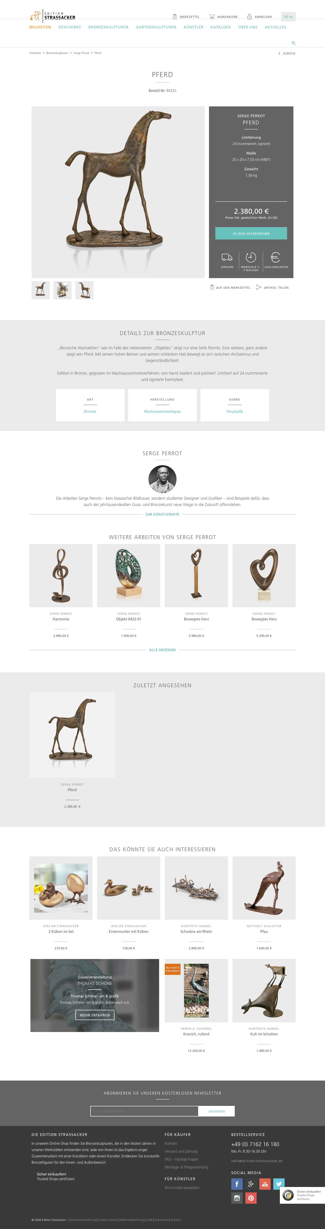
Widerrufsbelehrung (131, 1220)
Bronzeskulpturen (108, 27)
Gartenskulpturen (156, 27)
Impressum (161, 1220)
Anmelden (259, 17)
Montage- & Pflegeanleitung (186, 1167)
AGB (149, 1220)
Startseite (35, 53)
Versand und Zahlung (181, 1151)
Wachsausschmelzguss (162, 411)
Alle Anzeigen (162, 650)
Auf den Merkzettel (230, 287)
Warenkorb (223, 17)
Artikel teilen (272, 287)
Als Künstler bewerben (182, 1187)
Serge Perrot (81, 53)
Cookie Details (107, 1220)
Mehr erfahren (95, 1015)
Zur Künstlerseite (162, 514)
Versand (227, 260)
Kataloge (221, 27)
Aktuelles (275, 27)
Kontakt (171, 1143)
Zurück (287, 54)
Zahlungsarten (276, 260)
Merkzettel (186, 17)
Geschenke (69, 27)
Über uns (248, 27)
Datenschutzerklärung (82, 1220)
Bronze (90, 411)
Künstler (193, 27)
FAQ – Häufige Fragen (181, 1159)
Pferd (98, 53)
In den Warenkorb (251, 234)
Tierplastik (234, 411)
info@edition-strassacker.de (257, 1161)
